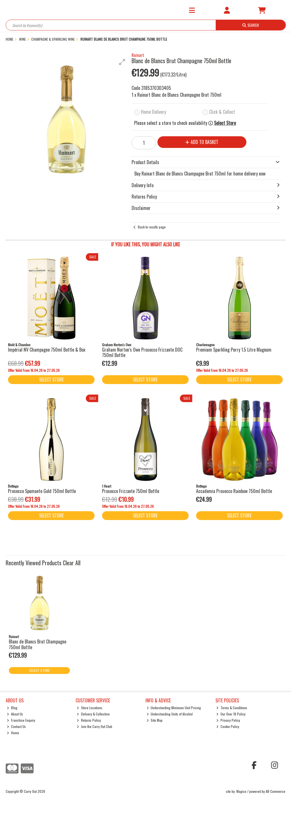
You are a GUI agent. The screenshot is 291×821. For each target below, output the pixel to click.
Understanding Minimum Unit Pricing (174, 707)
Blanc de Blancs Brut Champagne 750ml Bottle (37, 644)
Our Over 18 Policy (231, 713)
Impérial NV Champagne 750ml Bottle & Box (46, 349)
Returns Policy (89, 720)
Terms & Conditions (231, 707)
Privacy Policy (228, 720)
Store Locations (89, 707)
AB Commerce (275, 791)
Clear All (71, 562)
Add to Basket (201, 142)
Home (13, 732)
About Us (15, 713)
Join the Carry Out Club (94, 726)
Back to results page (152, 226)
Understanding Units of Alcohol (170, 713)
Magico (241, 791)
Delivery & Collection (93, 713)
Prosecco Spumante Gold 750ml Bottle (42, 491)
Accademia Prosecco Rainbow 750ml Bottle (234, 491)
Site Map (155, 720)
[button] (122, 62)
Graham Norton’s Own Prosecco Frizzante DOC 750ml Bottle (142, 352)
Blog (12, 707)
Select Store (225, 123)
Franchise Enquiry (21, 720)
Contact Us (16, 726)
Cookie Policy (227, 726)
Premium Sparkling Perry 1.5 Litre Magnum (233, 349)
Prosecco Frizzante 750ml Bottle (130, 491)
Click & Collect (222, 111)
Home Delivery (153, 111)
